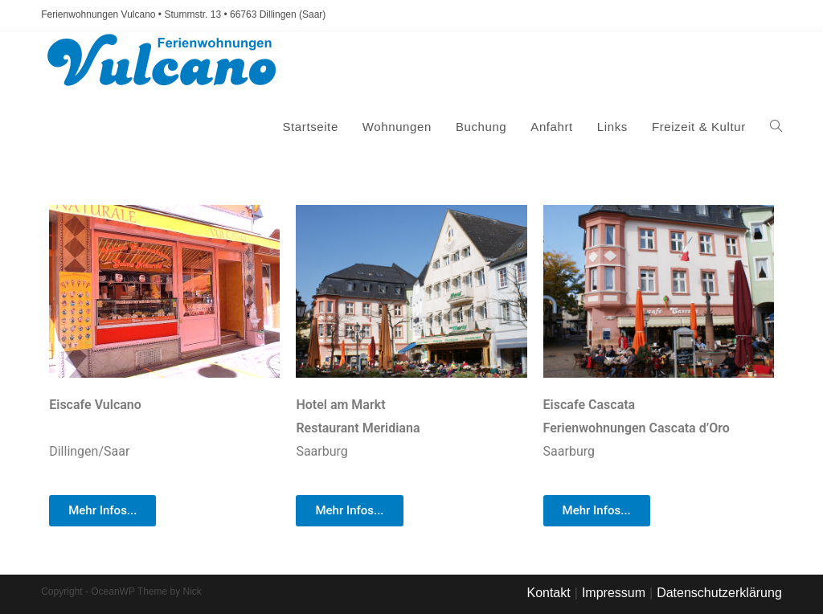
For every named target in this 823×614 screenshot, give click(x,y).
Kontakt (548, 593)
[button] (102, 510)
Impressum (613, 593)
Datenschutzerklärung (719, 593)
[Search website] (776, 127)
